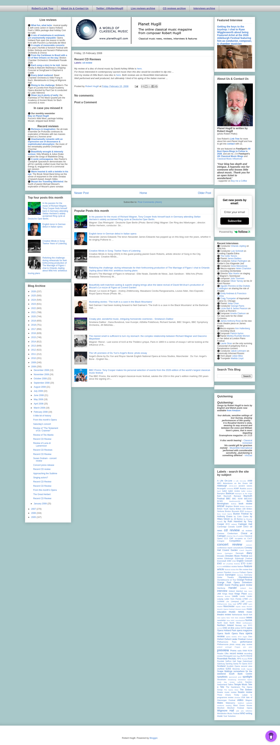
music (243, 609)
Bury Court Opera (224, 514)
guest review (246, 585)
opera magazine (244, 630)
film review (243, 569)
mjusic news (241, 606)
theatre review (245, 692)
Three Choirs (224, 695)
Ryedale (220, 661)
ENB (234, 561)
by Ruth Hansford (233, 521)
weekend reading (224, 705)
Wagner (249, 700)
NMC (233, 620)
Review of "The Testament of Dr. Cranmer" (45, 429)
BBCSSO (248, 499)
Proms (233, 650)
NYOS (219, 628)
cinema (229, 536)
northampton (247, 623)
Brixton (228, 511)
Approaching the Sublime (45, 473)
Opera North (223, 633)
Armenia (230, 489)
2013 (34, 345)
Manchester (229, 606)
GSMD (220, 585)
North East (222, 623)
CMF (231, 538)
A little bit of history (42, 415)
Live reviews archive (143, 8)
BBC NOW (237, 499)
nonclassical (240, 620)
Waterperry (230, 703)
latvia (250, 594)
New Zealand (240, 618)
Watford (241, 703)
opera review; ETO (233, 637)
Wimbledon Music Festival (228, 713)
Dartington (229, 553)
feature (241, 566)
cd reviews (247, 530)
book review (245, 503)
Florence (235, 572)
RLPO (243, 656)
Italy (245, 591)
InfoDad (248, 455)
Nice (228, 620)
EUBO (249, 563)
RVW (250, 659)
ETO (243, 563)
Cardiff (239, 527)
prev (250, 647)
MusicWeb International (241, 448)
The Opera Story (231, 690)
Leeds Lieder (246, 596)
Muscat (238, 609)
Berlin (249, 501)
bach (219, 491)
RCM (250, 651)
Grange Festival (244, 580)
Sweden (248, 682)
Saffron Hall (230, 661)
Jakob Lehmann (238, 351)
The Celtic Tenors (228, 256)
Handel (232, 587)
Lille (227, 601)
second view (246, 666)
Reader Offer (223, 653)
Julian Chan (233, 303)
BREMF (221, 506)
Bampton (221, 493)
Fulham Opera (246, 572)
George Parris (237, 306)
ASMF (236, 488)
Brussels (235, 511)
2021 (34, 312)
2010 (34, 358)
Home (143, 192)
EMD (229, 561)
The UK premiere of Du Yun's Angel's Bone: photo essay (118, 353)
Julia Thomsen (237, 278)
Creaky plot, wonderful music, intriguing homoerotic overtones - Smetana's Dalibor (131, 319)
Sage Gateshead (244, 661)
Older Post (204, 192)
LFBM (245, 599)
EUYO (219, 566)
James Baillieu (234, 258)
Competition (235, 541)
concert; (249, 545)
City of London (238, 536)
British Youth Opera (226, 509)
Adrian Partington (239, 261)
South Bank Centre (240, 674)
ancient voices (245, 486)
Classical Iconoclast (247, 441)
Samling (229, 664)
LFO (250, 599)
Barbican (230, 493)
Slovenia (236, 669)
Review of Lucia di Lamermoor (42, 444)
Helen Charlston (243, 268)
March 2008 (40, 408)
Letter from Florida (232, 599)
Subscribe (234, 220)
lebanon (220, 596)
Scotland (221, 666)
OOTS (243, 628)
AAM (250, 481)
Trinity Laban (241, 695)
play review (247, 644)
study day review (226, 682)
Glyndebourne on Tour (226, 580)
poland (219, 647)
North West (235, 623)
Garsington (230, 575)
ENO (219, 563)
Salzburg (221, 664)
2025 (34, 295)
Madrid (219, 606)
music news (236, 611)
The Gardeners (233, 687)
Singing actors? (40, 477)
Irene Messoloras (239, 266)
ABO (219, 483)
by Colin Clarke (241, 516)
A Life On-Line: (240, 481)
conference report (224, 548)
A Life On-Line (224, 481)
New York (230, 618)
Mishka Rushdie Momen (238, 336)
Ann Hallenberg (242, 328)
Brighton (229, 506)
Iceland (243, 588)
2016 (34, 333)
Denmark (240, 553)
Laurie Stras (226, 343)
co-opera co (240, 538)
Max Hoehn (234, 273)
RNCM (249, 656)
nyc (244, 625)
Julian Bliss (237, 356)
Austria (243, 488)
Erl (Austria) (228, 564)
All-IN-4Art (233, 486)
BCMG (220, 501)
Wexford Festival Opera (239, 708)
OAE (224, 628)
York (225, 716)
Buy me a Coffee (239, 181)
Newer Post (81, 192)
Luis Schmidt (237, 251)
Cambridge (222, 527)
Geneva (240, 575)
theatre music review (226, 692)
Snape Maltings (224, 671)
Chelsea (220, 533)
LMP (242, 601)
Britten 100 (241, 509)
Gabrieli (220, 575)
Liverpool (235, 601)
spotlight (247, 676)
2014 (34, 341)
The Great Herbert (42, 494)
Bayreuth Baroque (232, 496)
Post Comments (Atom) (150, 202)
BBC (228, 498)
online (237, 628)
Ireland (232, 591)
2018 (34, 325)
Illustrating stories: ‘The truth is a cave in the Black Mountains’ (120, 301)
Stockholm (221, 679)
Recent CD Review (42, 439)
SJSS (228, 669)
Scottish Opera (233, 666)
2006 (34, 513)
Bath (219, 496)
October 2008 (40, 378)
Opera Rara (238, 633)
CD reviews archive (174, 8)
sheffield (220, 669)
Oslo (250, 636)
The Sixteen (246, 689)
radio (239, 651)
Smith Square (246, 669)
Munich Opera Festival (226, 609)
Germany (248, 575)
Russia (244, 659)
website (249, 703)
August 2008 (40, 387)
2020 (34, 316)
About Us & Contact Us (75, 8)
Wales (220, 703)
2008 (34, 366)
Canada (231, 527)
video (240, 700)
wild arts (240, 711)
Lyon (250, 604)
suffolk (240, 682)
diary (249, 553)
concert (249, 541)
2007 (34, 509)
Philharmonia (222, 644)
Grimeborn (247, 582)
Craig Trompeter (228, 298)
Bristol (236, 506)
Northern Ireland (225, 625)
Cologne (220, 541)
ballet (224, 491)
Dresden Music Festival (236, 556)
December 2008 (42, 370)
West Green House (242, 705)
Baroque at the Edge (243, 494)
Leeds (235, 596)
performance (246, 642)
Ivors (250, 591)
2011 (34, 354)
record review (236, 653)
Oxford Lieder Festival (235, 639)
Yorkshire (232, 716)
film (237, 570)
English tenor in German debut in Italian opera (112, 233)
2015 (34, 337)
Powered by (234, 231)
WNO (242, 713)
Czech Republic (245, 550)
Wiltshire (249, 711)
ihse (250, 588)
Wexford (220, 708)
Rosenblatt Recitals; (226, 658)
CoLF (250, 538)
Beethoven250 (234, 501)
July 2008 (39, 391)
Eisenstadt (221, 561)
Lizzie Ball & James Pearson (234, 308)
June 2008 (39, 395)
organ (245, 637)
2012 (34, 350)
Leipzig (220, 599)
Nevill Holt (247, 615)
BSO (242, 511)
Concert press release (43, 465)
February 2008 (41, 412)
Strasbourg (232, 680)
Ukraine (237, 697)
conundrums (238, 548)
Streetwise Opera (245, 680)
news (249, 617)
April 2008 (39, 403)
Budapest (248, 511)
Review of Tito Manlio (43, 435)
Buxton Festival (241, 514)
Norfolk (248, 620)
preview (223, 650)
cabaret (234, 524)
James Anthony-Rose (230, 321)
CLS (226, 538)
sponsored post (235, 677)
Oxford (220, 639)
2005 (34, 517)
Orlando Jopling (238, 246)
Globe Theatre (225, 577)
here (139, 68)
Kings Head (227, 594)
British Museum (246, 506)
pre (244, 647)
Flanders (227, 572)
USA (243, 697)
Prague (237, 647)
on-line (231, 628)
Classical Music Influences (229, 159)
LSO (245, 604)
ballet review (234, 491)
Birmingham (223, 503)
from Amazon (233, 410)
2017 (34, 329)
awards (249, 489)
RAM (244, 651)
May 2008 (39, 399)
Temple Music (240, 684)
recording (248, 653)
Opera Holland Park (226, 630)
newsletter (221, 620)
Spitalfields (222, 677)
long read (232, 604)
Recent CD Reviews (42, 450)
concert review (229, 544)
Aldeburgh (222, 486)
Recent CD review (42, 469)
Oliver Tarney (236, 281)
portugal (228, 647)
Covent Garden (230, 550)
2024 (34, 300)
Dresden (220, 556)
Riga (238, 656)
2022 (34, 308)
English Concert (244, 561)
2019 (34, 321)
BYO (228, 524)
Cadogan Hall (245, 524)
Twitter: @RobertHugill (109, 8)
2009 (34, 362)
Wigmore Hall (225, 710)
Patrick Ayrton (237, 333)
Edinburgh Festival (243, 558)
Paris (234, 642)
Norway (238, 625)
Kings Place (241, 593)
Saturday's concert (42, 424)
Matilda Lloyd (237, 358)
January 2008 (40, 503)
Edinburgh (228, 558)
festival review (230, 570)
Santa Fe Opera (240, 664)
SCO (250, 664)
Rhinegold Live (229, 656)
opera (249, 628)
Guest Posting (232, 585)
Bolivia (233, 504)
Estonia (237, 564)
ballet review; (246, 491)
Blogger (153, 738)
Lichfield (220, 601)
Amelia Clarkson (238, 313)
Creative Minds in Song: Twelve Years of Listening (114, 250)
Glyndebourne (245, 577)
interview (222, 590)
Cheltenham (232, 533)
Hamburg (221, 588)
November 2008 (42, 374)
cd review (87, 63)
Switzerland (222, 684)
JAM (219, 594)
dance (219, 553)
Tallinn (230, 684)
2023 (34, 304)
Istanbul (239, 591)
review (220, 656)
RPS (239, 659)
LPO (239, 604)
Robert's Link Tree (42, 8)
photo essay (235, 644)
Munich (249, 606)
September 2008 (42, 383)
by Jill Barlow (237, 519)
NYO (250, 625)
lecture (227, 596)
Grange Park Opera (228, 582)
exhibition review (229, 566)
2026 (34, 291)
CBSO (246, 527)
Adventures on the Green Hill (237, 483)
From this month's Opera (45, 420)
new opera (221, 618)
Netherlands (237, 615)
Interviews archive (204, 8)
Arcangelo (221, 488)
